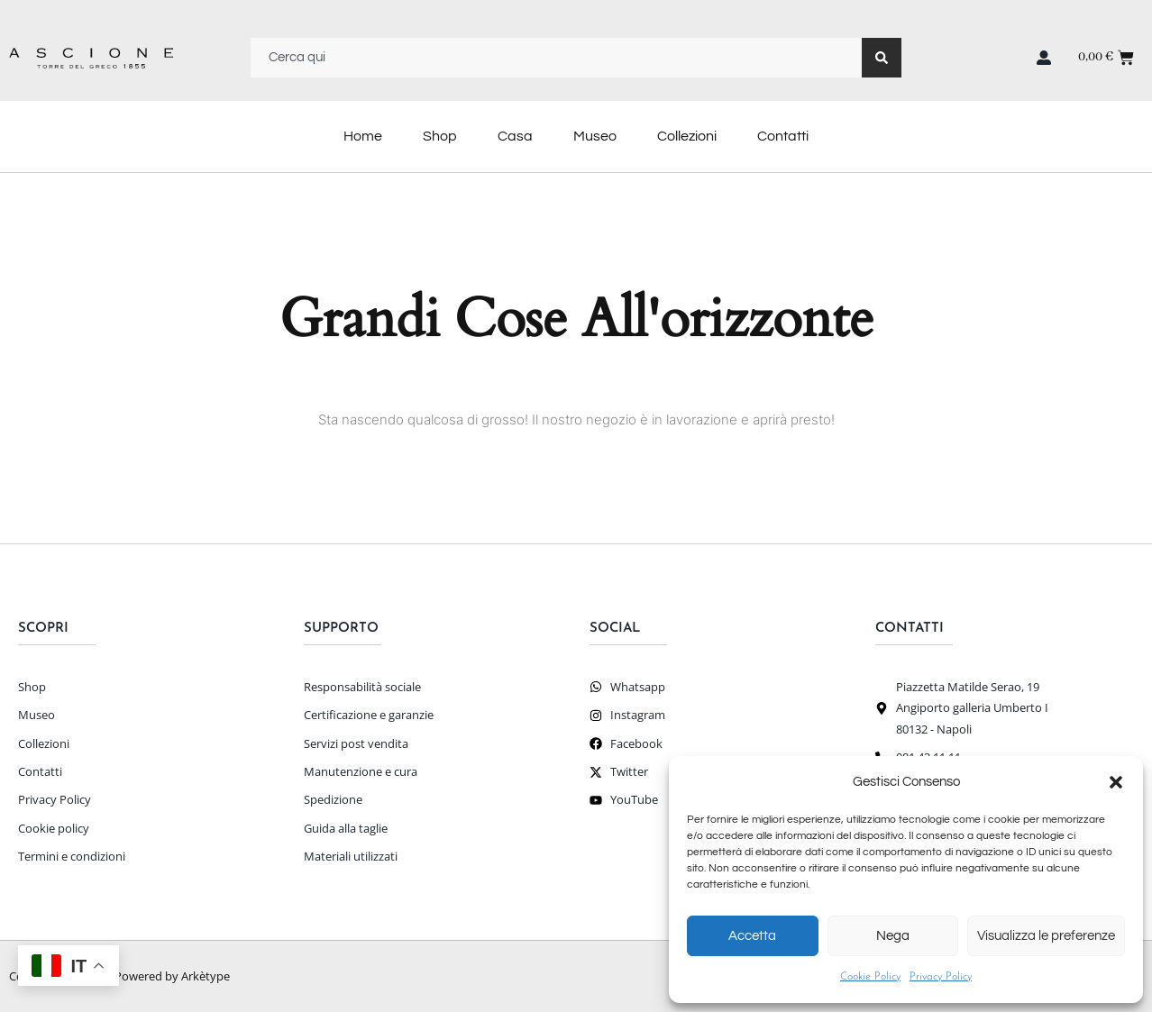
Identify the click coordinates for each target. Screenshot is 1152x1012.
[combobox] (556, 57)
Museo (595, 136)
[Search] (882, 57)
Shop (440, 136)
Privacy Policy (941, 976)
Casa (515, 136)
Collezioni (687, 136)
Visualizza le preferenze (1046, 936)
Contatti (783, 136)
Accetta (752, 936)
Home (362, 136)
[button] (1116, 782)
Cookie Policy (870, 976)
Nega (893, 936)
